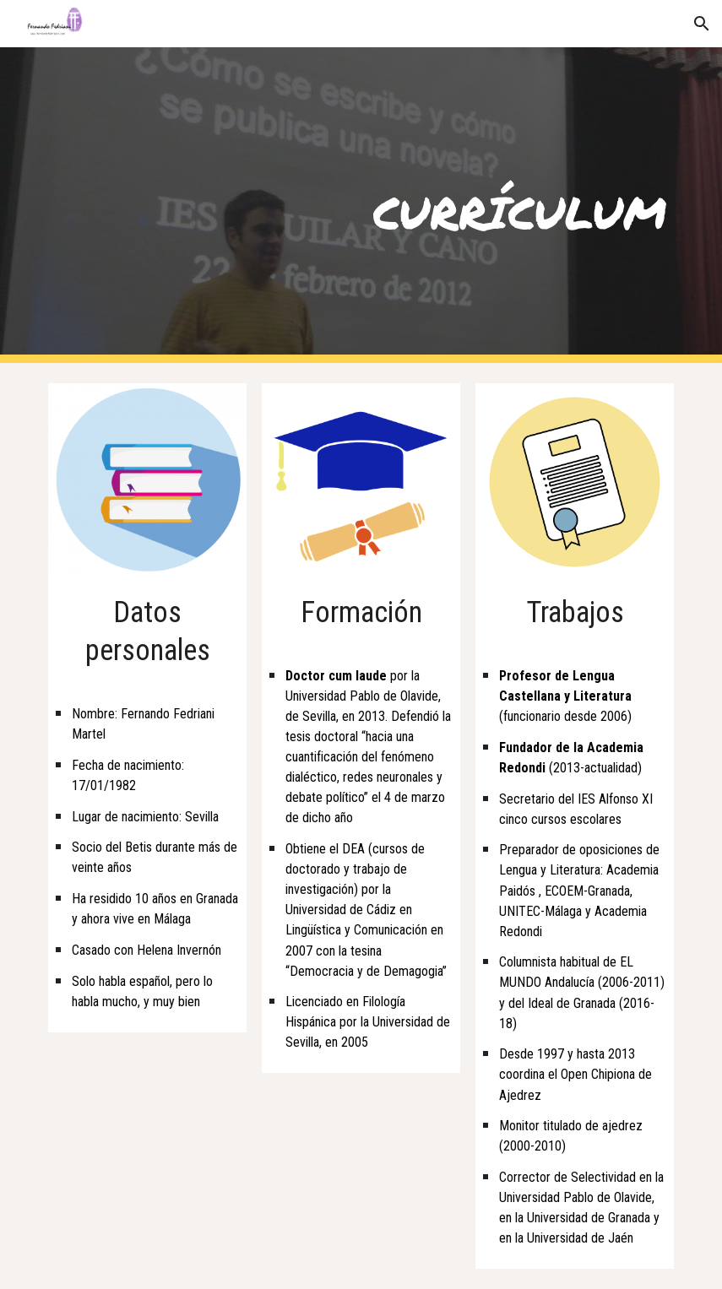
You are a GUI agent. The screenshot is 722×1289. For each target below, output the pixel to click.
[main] (360, 205)
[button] (701, 23)
